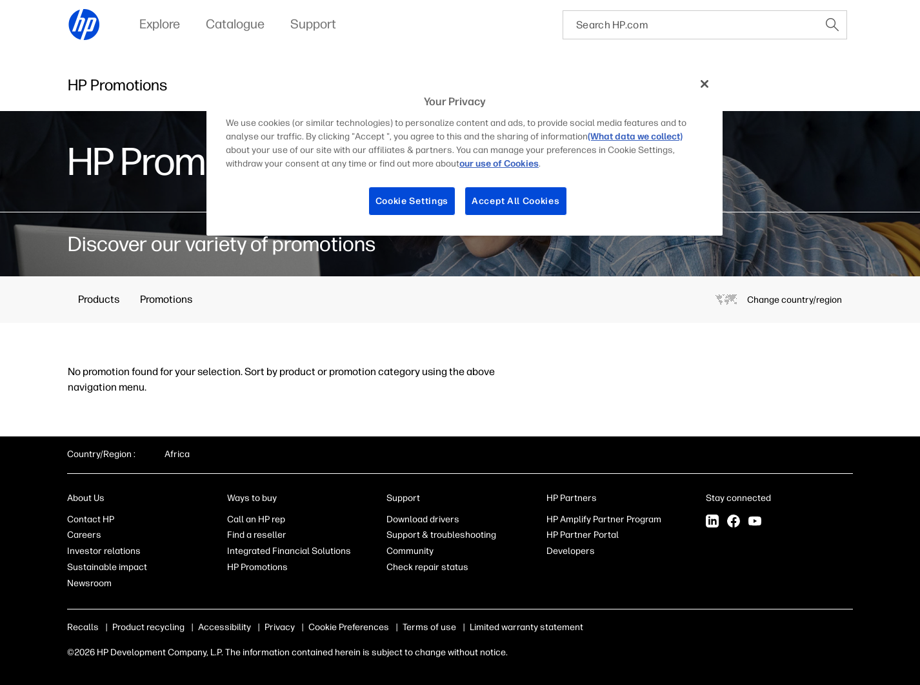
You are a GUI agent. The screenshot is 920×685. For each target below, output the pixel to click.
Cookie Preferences (348, 627)
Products (98, 299)
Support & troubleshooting (441, 534)
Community (410, 551)
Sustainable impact (107, 567)
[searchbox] (690, 25)
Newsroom (89, 583)
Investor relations (104, 551)
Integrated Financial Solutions (289, 551)
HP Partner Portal (582, 534)
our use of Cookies (499, 163)
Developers (570, 551)
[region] (464, 152)
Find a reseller (256, 534)
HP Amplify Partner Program (603, 519)
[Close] (704, 84)
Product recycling (148, 627)
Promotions (166, 299)
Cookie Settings (412, 201)
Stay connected (738, 498)
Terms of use (429, 627)
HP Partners (571, 498)
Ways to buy (252, 498)
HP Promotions (257, 567)
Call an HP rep (256, 519)
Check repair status (427, 567)
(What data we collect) (635, 136)
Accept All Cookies (516, 201)
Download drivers (422, 519)
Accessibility (224, 627)
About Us (86, 498)
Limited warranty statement (526, 627)
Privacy (280, 627)
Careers (84, 534)
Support (403, 498)
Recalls (83, 627)
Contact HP (90, 519)
